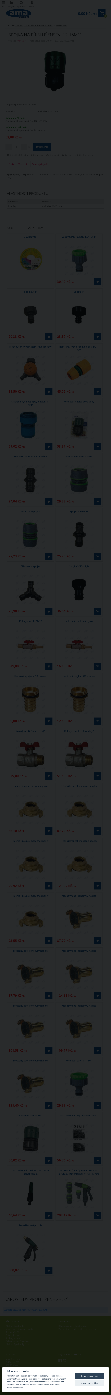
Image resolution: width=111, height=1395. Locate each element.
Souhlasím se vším (89, 1376)
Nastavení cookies (89, 1383)
